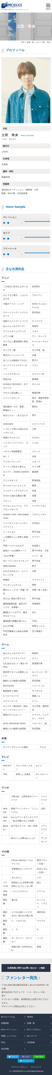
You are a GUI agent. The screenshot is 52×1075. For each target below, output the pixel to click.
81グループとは (8, 1017)
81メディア (32, 1036)
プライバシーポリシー (19, 1067)
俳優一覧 (30, 42)
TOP (22, 42)
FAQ (3, 1042)
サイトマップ (36, 1067)
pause (4, 223)
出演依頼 (31, 1042)
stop (8, 223)
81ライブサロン (34, 1029)
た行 (37, 42)
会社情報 (5, 1049)
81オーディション (9, 1029)
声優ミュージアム (9, 1036)
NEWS (30, 1017)
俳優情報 (5, 1023)
